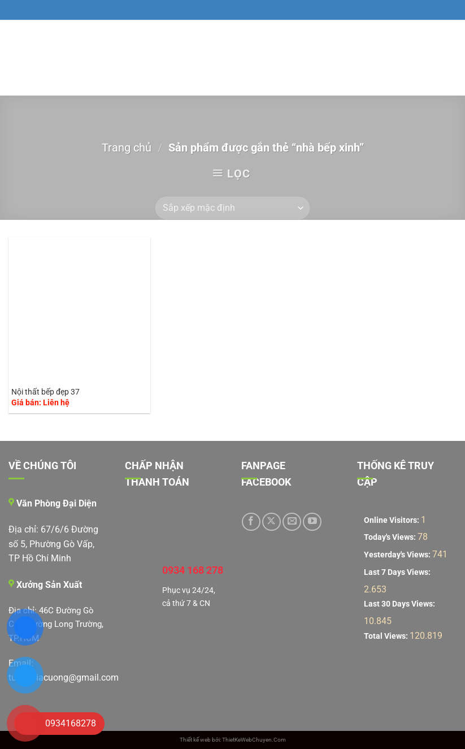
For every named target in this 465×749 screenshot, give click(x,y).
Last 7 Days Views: (398, 572)
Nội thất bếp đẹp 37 (45, 392)
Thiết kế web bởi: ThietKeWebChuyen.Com (233, 740)
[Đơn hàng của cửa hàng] (232, 208)
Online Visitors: (392, 520)
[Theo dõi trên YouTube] (312, 522)
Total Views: (387, 636)
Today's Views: (391, 537)
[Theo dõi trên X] (271, 522)
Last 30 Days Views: (400, 604)
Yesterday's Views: (398, 555)
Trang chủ (126, 147)
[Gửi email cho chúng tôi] (292, 522)
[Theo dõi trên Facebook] (251, 522)
